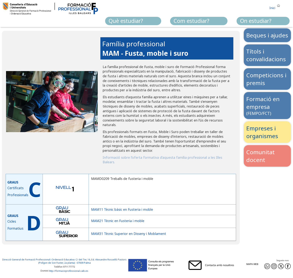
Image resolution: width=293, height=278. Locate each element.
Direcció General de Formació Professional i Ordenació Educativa (38, 259)
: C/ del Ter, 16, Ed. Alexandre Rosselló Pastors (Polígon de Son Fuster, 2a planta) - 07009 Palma (82, 261)
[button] (275, 6)
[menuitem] (133, 21)
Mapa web (252, 264)
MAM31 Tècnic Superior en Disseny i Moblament (128, 233)
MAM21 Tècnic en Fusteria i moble (117, 220)
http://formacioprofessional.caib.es (68, 271)
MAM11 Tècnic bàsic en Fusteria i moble (122, 209)
